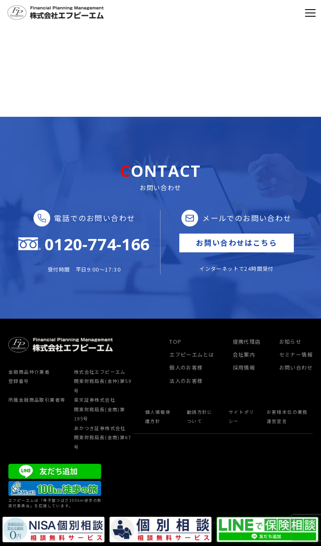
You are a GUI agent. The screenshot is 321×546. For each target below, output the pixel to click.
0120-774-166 (97, 244)
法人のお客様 (186, 381)
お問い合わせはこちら (236, 242)
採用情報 (244, 367)
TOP (175, 341)
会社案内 (244, 354)
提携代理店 (247, 341)
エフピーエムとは (191, 354)
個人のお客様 (186, 367)
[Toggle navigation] (310, 12)
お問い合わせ (296, 367)
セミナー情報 (296, 354)
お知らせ (290, 341)
